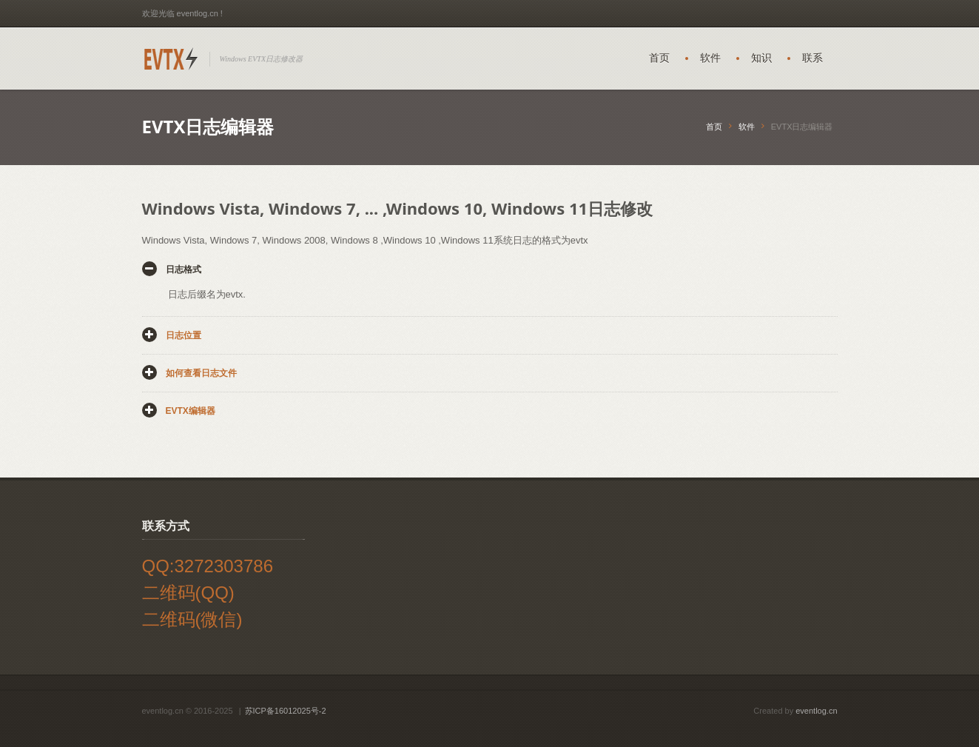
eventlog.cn (816, 710)
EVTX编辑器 (190, 411)
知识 (761, 58)
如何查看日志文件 (201, 373)
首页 (659, 58)
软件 (710, 58)
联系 (812, 58)
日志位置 (183, 335)
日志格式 (183, 269)
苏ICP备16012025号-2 (285, 710)
